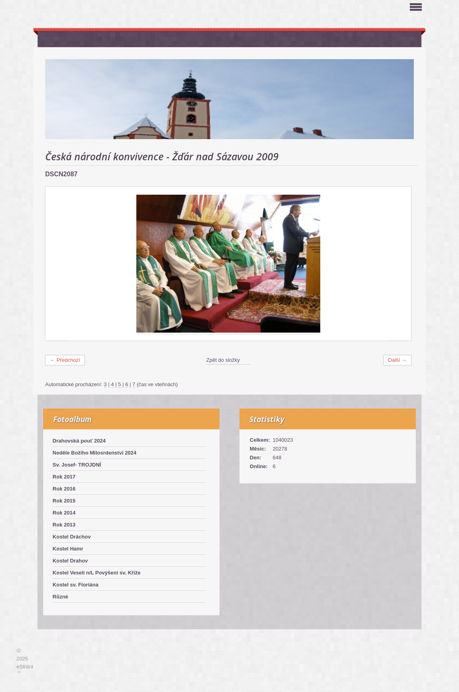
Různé (60, 597)
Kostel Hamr (68, 549)
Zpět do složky (223, 360)
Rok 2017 (64, 477)
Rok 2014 (64, 513)
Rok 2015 (64, 501)
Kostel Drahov (70, 561)
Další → (397, 360)
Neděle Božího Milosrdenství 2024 (95, 453)
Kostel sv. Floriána (76, 585)
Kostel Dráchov (72, 537)
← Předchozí (65, 360)
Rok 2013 (64, 525)
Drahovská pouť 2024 (79, 441)
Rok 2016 (64, 489)
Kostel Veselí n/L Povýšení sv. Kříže (97, 573)
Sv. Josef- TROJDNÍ (77, 465)
